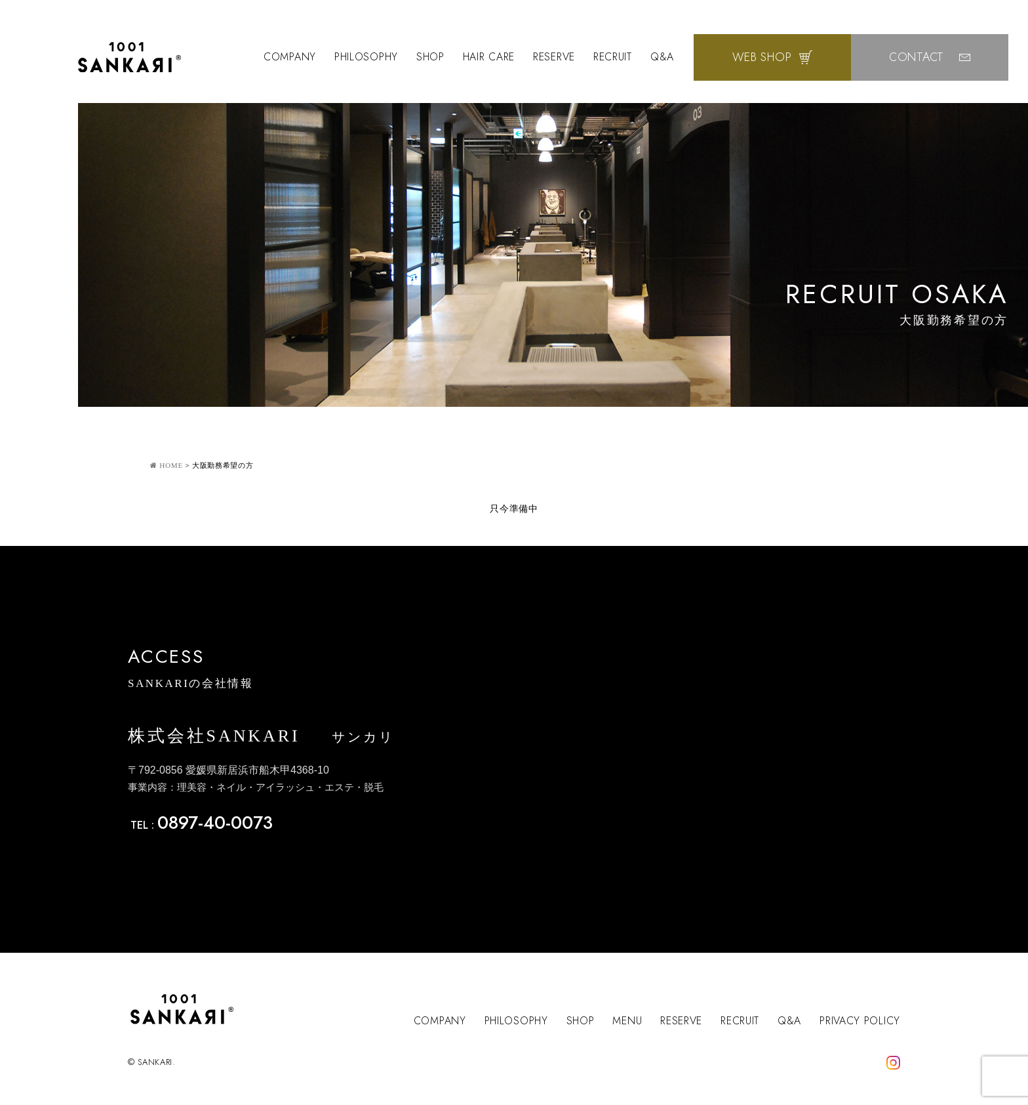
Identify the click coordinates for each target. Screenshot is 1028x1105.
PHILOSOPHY (366, 56)
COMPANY (290, 56)
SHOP (430, 56)
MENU (627, 1020)
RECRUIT (612, 56)
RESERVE (554, 56)
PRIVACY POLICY (860, 1020)
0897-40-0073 (215, 822)
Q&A (662, 56)
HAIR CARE (489, 56)
